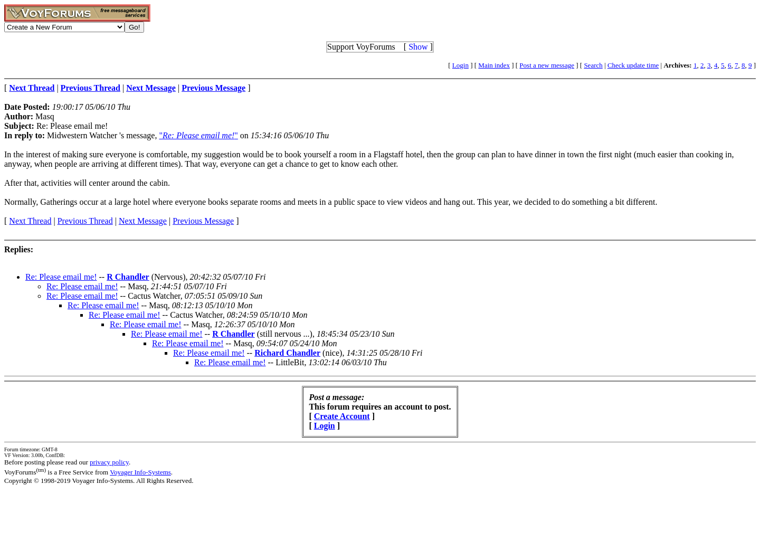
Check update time (633, 65)
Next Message (143, 220)
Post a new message (546, 65)
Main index (494, 65)
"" (198, 135)
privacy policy (109, 462)
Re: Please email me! (61, 276)
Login (460, 65)
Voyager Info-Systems (140, 472)
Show (418, 46)
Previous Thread (85, 220)
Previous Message (203, 220)
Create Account (342, 416)
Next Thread (30, 220)
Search (593, 65)
